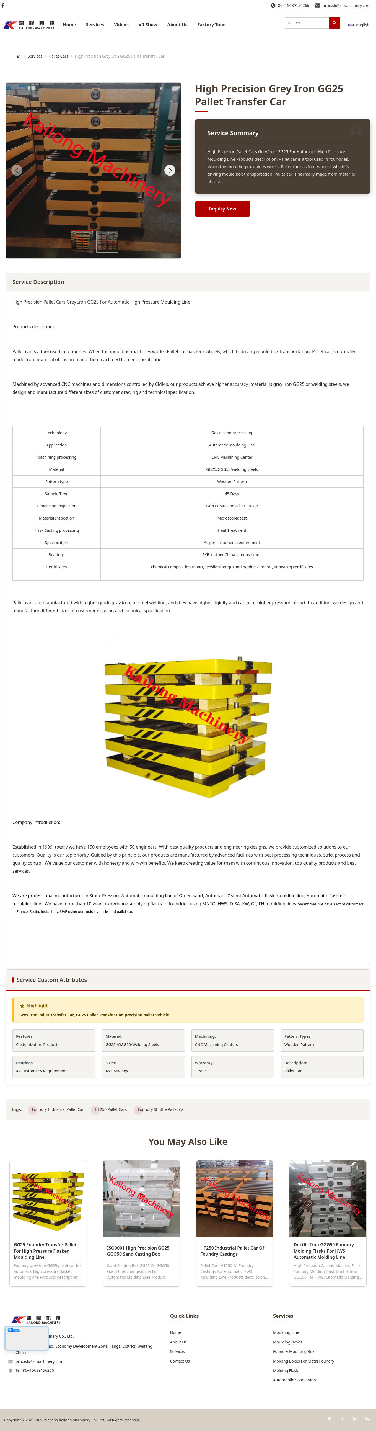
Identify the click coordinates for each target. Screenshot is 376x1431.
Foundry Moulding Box (293, 1351)
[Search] (334, 23)
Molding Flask (285, 1370)
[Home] (19, 56)
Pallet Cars (58, 56)
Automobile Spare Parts (294, 1380)
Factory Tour (211, 25)
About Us (177, 25)
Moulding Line (286, 1332)
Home (69, 25)
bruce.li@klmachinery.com (346, 5)
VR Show (148, 25)
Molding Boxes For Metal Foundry (303, 1361)
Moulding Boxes (287, 1342)
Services (95, 25)
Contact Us (180, 1361)
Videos (121, 25)
